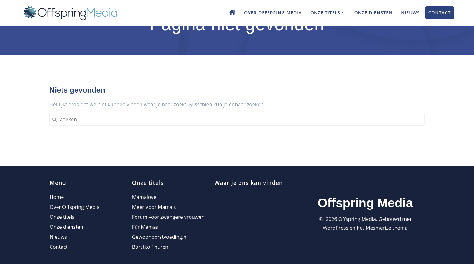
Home (57, 197)
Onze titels (325, 13)
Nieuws (410, 13)
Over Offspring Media (273, 13)
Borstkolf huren (150, 246)
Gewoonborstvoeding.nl (160, 236)
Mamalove (144, 197)
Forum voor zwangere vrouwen (168, 217)
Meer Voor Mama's (154, 207)
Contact (439, 13)
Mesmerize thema (386, 227)
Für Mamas (145, 226)
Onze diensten (373, 13)
